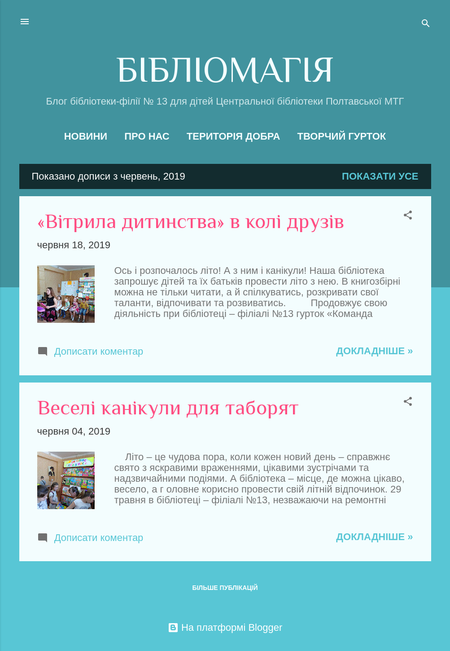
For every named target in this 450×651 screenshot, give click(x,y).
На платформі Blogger (225, 627)
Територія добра (233, 136)
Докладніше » (374, 350)
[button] (407, 216)
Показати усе (380, 176)
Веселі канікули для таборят (168, 407)
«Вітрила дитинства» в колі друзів (190, 221)
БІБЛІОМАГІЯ (225, 69)
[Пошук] (425, 24)
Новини (85, 136)
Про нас (147, 136)
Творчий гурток (341, 136)
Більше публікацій (225, 587)
